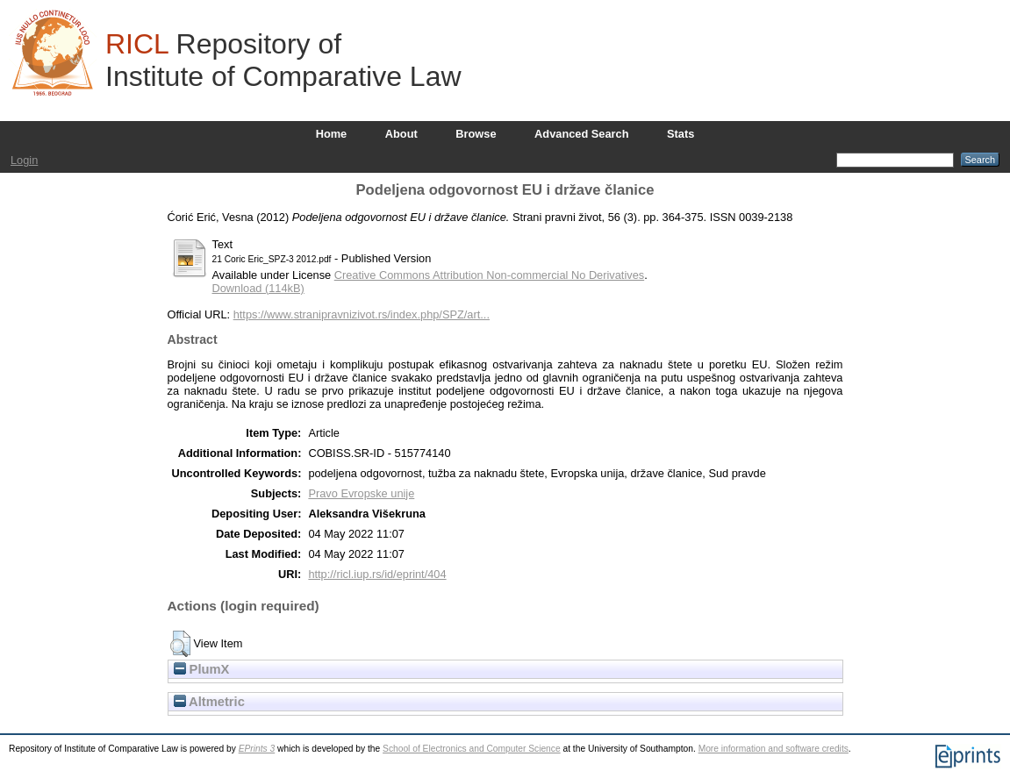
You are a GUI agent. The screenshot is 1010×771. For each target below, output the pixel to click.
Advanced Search (581, 133)
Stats (680, 133)
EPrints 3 (257, 748)
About (401, 133)
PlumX (202, 669)
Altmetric (209, 702)
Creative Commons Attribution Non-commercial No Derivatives (489, 275)
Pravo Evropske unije (361, 493)
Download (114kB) (258, 288)
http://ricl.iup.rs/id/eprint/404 (377, 574)
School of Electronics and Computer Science (472, 748)
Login (24, 160)
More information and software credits (773, 748)
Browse (475, 133)
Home (331, 133)
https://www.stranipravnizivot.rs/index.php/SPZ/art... (361, 314)
